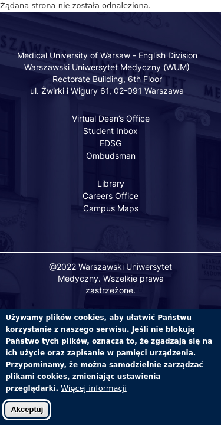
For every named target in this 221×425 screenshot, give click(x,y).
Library (110, 183)
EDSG (110, 143)
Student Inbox (110, 131)
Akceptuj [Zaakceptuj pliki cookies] (27, 416)
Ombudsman (111, 156)
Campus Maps (110, 208)
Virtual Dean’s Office (111, 118)
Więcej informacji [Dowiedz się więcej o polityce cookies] (94, 395)
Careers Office (110, 196)
